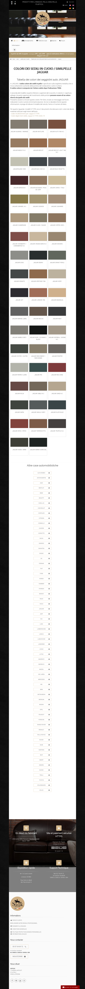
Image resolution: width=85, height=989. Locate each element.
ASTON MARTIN (43, 477)
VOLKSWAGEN (43, 785)
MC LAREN (44, 674)
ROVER (44, 739)
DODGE (44, 553)
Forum (62, 41)
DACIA (45, 538)
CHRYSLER (44, 513)
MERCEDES (44, 679)
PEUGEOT (44, 714)
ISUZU (45, 598)
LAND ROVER (44, 639)
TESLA (45, 775)
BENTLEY (44, 487)
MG (45, 684)
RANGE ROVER (43, 724)
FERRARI (44, 563)
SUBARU (44, 765)
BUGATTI (44, 497)
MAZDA (44, 669)
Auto (16, 41)
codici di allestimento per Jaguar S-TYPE (25, 114)
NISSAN (44, 704)
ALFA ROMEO (44, 472)
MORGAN (44, 699)
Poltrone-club (41, 41)
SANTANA (44, 749)
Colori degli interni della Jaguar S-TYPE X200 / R (28, 116)
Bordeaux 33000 (34, 837)
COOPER (44, 528)
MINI (45, 689)
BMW (45, 493)
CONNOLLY (44, 523)
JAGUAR (44, 608)
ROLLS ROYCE (43, 734)
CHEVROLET (44, 508)
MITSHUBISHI (44, 694)
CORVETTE (44, 533)
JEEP (45, 613)
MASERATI (44, 659)
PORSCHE (44, 719)
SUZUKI (44, 770)
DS (45, 558)
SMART (44, 759)
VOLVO (44, 790)
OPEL (45, 709)
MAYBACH (44, 664)
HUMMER (44, 583)
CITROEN (44, 518)
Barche (53, 41)
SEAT (45, 754)
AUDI (45, 482)
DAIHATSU (44, 548)
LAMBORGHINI (43, 628)
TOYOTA (44, 780)
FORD (45, 573)
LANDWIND (44, 644)
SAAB (45, 744)
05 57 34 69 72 (19, 947)
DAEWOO (44, 543)
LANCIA (44, 634)
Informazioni (16, 45)
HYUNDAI (44, 588)
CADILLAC (44, 503)
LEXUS (45, 649)
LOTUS (44, 654)
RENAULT (44, 729)
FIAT (45, 568)
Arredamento (27, 41)
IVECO (45, 603)
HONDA (44, 578)
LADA (45, 623)
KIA (45, 618)
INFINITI (44, 593)
